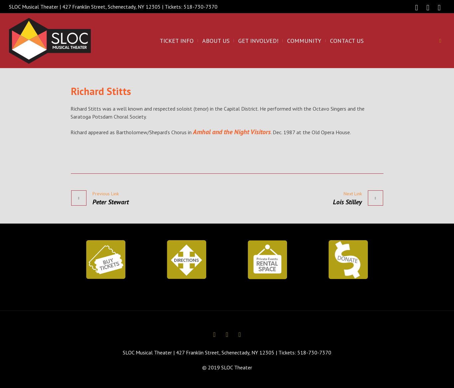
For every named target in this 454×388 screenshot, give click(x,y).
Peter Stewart (110, 202)
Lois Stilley (347, 202)
